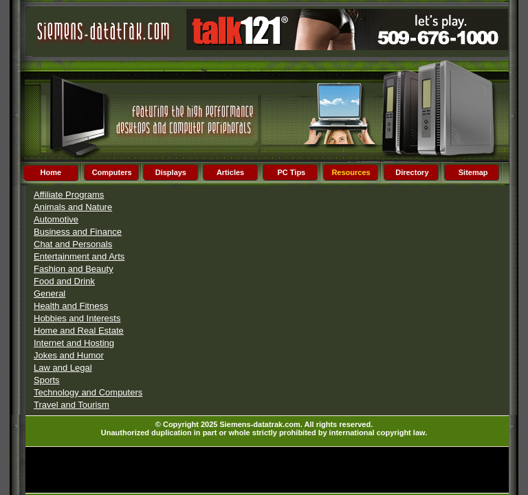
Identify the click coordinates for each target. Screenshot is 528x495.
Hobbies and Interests (77, 318)
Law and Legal (63, 367)
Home (51, 172)
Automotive (56, 219)
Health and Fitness (71, 306)
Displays (170, 172)
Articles (230, 172)
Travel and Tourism (71, 405)
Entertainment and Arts (79, 256)
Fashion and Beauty (73, 269)
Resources (350, 172)
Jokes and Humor (69, 355)
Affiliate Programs (69, 194)
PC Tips (291, 172)
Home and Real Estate (79, 330)
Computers (112, 172)
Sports (47, 380)
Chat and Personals (73, 244)
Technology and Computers (88, 392)
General (49, 293)
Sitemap (473, 172)
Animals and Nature (73, 207)
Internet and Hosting (74, 343)
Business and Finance (78, 232)
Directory (411, 172)
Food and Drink (64, 281)
